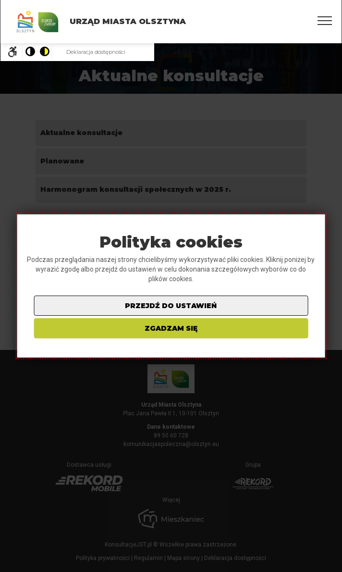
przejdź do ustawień (171, 305)
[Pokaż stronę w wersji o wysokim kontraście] (44, 52)
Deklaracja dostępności (95, 52)
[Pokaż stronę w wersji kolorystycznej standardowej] (30, 52)
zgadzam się (171, 328)
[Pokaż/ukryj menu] (325, 20)
